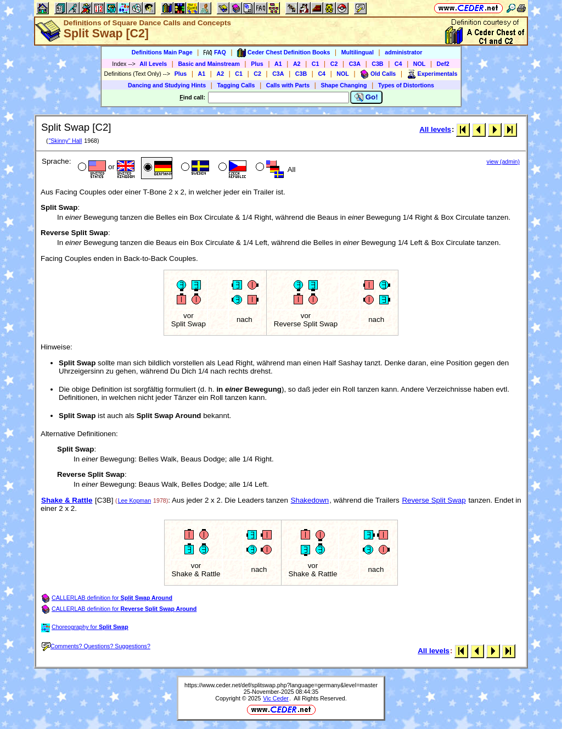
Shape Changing (344, 85)
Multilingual (357, 52)
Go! (366, 97)
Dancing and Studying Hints (167, 85)
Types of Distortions (406, 85)
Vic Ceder (276, 698)
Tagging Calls (236, 85)
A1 (278, 63)
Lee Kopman (134, 500)
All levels (435, 129)
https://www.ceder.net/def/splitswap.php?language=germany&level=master (281, 685)
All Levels (153, 63)
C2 (334, 63)
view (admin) (503, 161)
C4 (398, 63)
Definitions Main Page (162, 52)
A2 (297, 63)
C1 (315, 63)
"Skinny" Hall (65, 140)
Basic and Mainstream (209, 63)
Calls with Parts (288, 85)
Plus (257, 63)
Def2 (443, 63)
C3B (377, 63)
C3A (355, 63)
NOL (419, 63)
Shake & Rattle (66, 500)
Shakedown (310, 500)
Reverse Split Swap (433, 500)
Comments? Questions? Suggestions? (96, 646)
